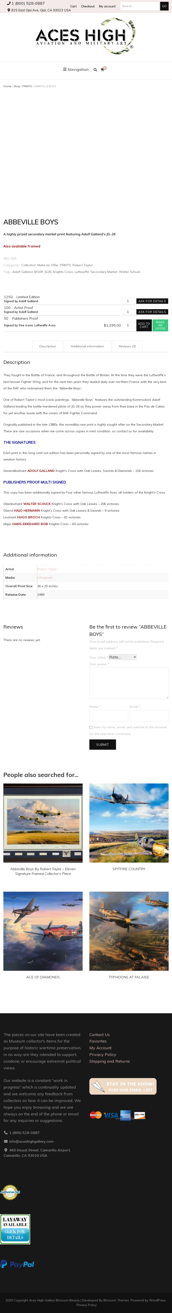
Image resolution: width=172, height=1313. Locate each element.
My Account (100, 1047)
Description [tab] (47, 346)
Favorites (98, 1041)
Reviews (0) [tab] (127, 346)
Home (7, 86)
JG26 (47, 272)
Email (135, 707)
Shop (16, 86)
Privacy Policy (102, 1054)
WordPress (157, 1300)
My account (107, 6)
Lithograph (45, 578)
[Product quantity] (128, 301)
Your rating (98, 657)
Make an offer (160, 325)
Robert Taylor (83, 265)
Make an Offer (47, 265)
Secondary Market (103, 272)
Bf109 (38, 272)
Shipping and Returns (109, 1061)
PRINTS (27, 86)
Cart (73, 6)
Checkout (88, 6)
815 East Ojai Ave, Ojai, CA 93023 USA (39, 10)
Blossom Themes (116, 1300)
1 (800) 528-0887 (26, 3)
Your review (99, 664)
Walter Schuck (129, 272)
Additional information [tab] (87, 346)
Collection (28, 265)
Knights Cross (63, 272)
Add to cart (144, 325)
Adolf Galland (22, 272)
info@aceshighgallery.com (31, 1141)
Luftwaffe (82, 272)
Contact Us (99, 1034)
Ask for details (152, 301)
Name (95, 707)
